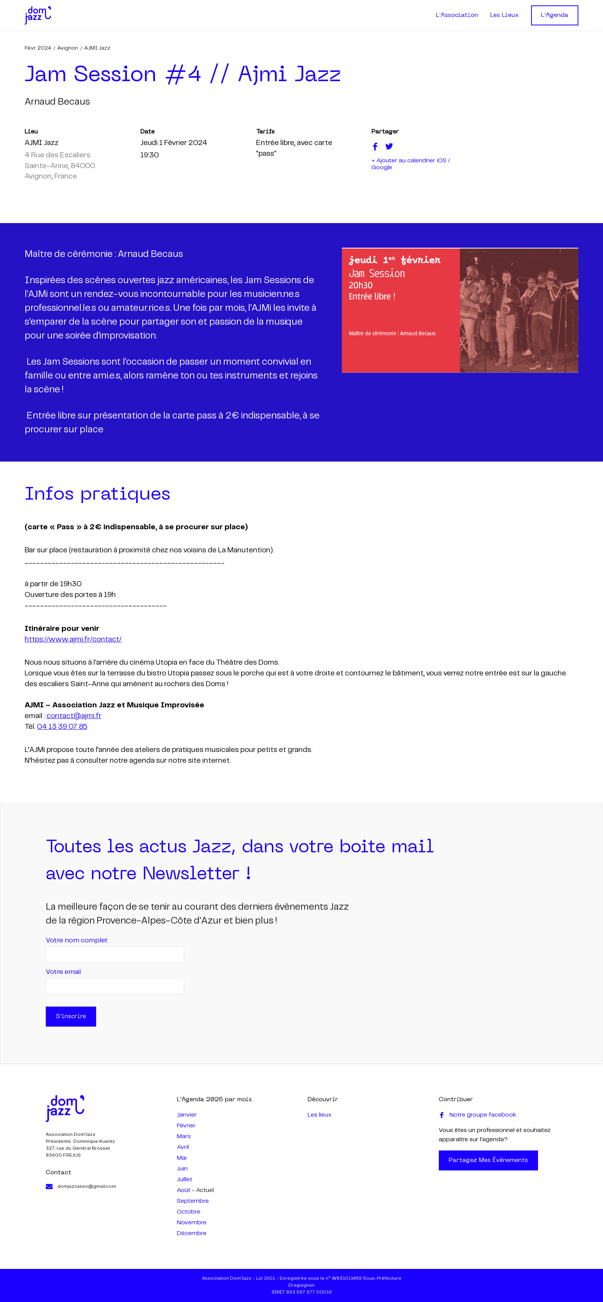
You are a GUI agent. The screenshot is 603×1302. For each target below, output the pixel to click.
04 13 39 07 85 (62, 727)
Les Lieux (504, 15)
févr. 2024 (38, 48)
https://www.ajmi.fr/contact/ (73, 639)
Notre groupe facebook (477, 1115)
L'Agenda (554, 15)
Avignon (67, 48)
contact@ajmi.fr (74, 716)
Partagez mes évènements (488, 1160)
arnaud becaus (57, 102)
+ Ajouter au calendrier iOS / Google (410, 164)
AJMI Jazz (97, 48)
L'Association (457, 15)
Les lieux (319, 1115)
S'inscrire (71, 1017)
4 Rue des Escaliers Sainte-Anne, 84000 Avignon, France (60, 166)
